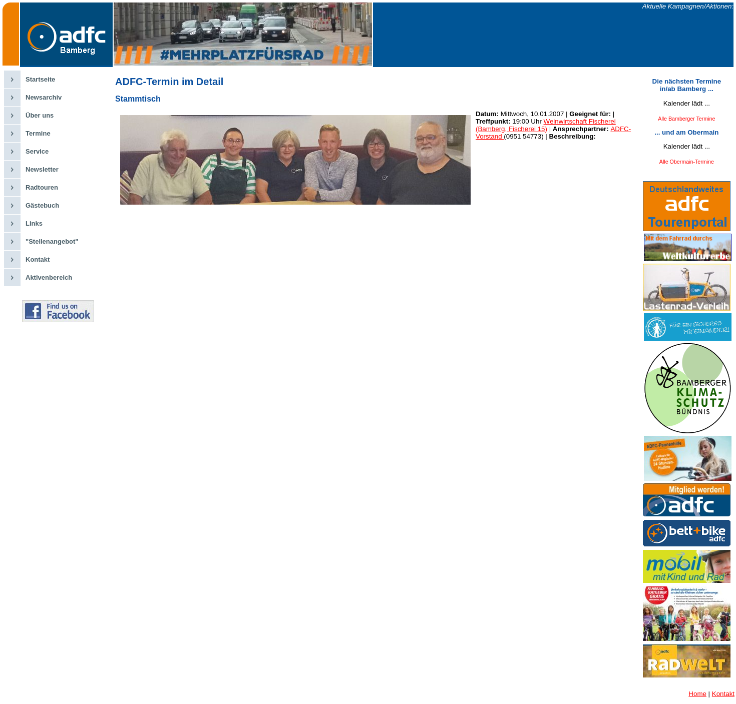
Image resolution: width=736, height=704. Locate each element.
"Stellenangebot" (52, 241)
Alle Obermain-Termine (686, 162)
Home (697, 693)
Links (34, 223)
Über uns (40, 115)
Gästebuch (42, 205)
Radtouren (42, 187)
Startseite (40, 79)
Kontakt (38, 259)
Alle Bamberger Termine (686, 119)
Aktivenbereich (49, 277)
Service (37, 151)
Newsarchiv (44, 97)
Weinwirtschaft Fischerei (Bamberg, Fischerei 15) (546, 125)
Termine (38, 133)
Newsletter (42, 169)
